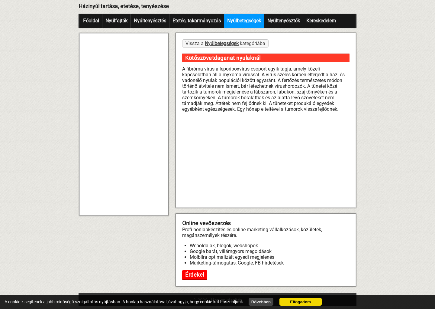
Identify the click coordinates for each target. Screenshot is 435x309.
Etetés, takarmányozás (196, 21)
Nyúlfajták (116, 21)
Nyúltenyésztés (150, 21)
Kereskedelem (321, 21)
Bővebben (261, 302)
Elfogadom (300, 302)
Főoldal (91, 21)
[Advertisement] (124, 124)
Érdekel (194, 274)
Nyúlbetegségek (244, 21)
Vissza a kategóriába (225, 43)
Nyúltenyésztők (283, 21)
